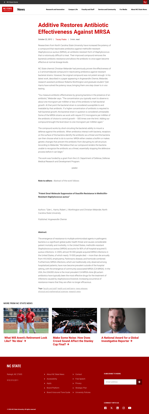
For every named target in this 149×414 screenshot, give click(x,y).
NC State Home (12, 2)
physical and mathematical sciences (53, 291)
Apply (49, 383)
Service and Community (107, 9)
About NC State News (139, 9)
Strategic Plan (81, 388)
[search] (145, 2)
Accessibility (52, 379)
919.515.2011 (12, 380)
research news (75, 291)
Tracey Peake (61, 39)
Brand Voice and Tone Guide (58, 392)
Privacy (78, 383)
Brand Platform (53, 388)
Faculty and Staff (88, 9)
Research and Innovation (55, 9)
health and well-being (66, 288)
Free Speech (80, 379)
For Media (123, 9)
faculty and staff (50, 288)
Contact (78, 374)
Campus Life (73, 9)
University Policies (82, 392)
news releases (81, 288)
